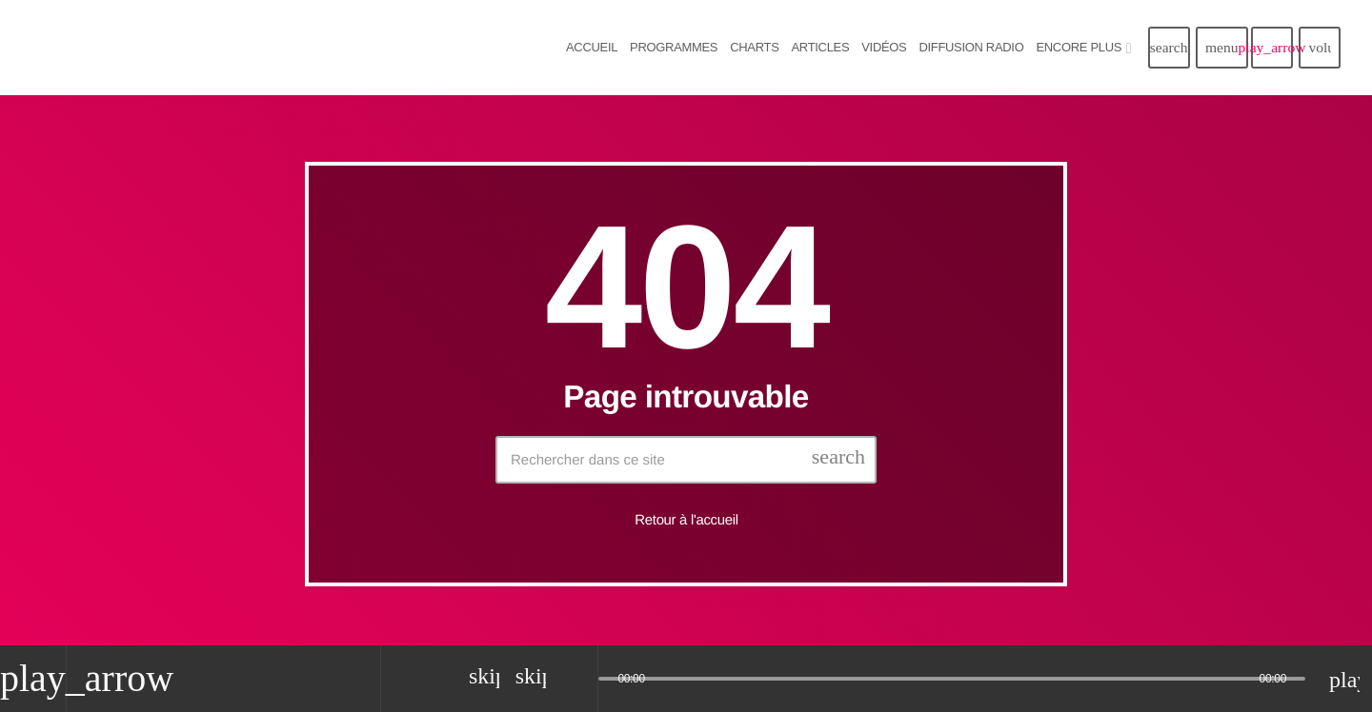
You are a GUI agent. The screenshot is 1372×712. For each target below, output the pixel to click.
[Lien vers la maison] (228, 47)
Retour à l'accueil (686, 520)
